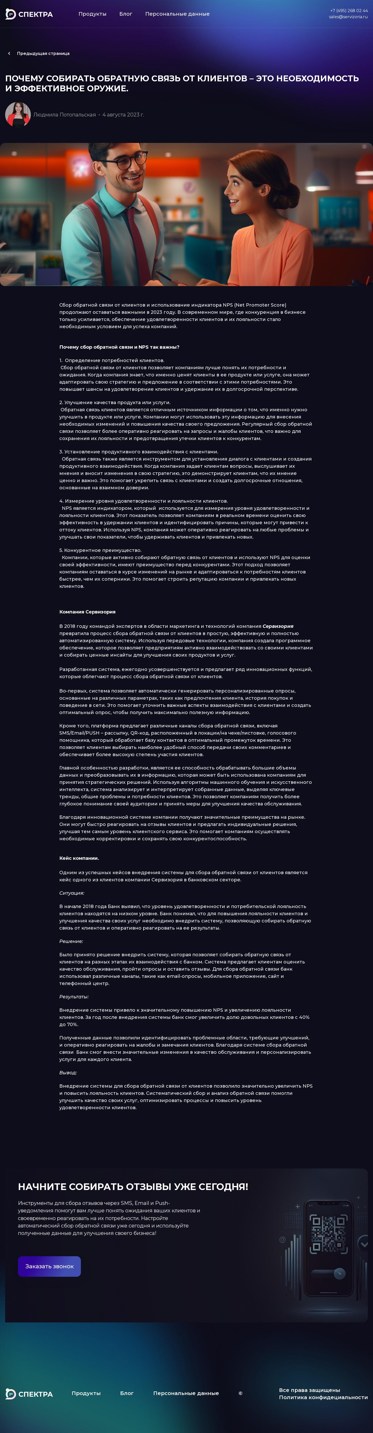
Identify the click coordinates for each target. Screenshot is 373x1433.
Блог (125, 13)
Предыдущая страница (37, 53)
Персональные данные (177, 13)
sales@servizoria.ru (348, 16)
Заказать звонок (49, 1266)
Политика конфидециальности (323, 1397)
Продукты (93, 13)
